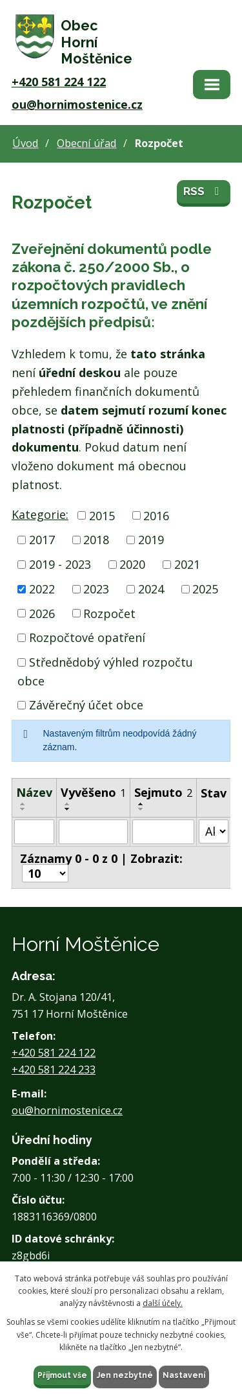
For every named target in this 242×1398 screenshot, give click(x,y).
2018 (96, 539)
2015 (102, 515)
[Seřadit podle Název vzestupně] (23, 804)
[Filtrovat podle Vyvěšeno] (93, 831)
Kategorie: (40, 514)
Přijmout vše (62, 1375)
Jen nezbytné (125, 1375)
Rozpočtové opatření (87, 637)
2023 (96, 589)
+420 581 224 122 (59, 81)
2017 (42, 539)
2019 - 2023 (60, 564)
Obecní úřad (86, 143)
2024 (151, 589)
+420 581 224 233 (54, 1069)
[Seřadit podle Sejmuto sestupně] (141, 809)
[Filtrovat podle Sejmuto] (163, 831)
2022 (42, 589)
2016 (156, 515)
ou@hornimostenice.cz (77, 104)
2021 (187, 564)
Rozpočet (109, 613)
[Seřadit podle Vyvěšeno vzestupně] (68, 804)
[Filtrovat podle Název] (34, 831)
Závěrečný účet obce (86, 705)
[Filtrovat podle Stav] (213, 831)
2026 (42, 613)
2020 (132, 564)
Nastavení (184, 1375)
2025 (205, 589)
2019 (151, 539)
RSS (203, 191)
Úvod (25, 143)
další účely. (163, 1303)
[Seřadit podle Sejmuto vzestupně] (141, 804)
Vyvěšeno (93, 792)
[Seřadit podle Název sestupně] (23, 809)
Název (34, 792)
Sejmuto (163, 792)
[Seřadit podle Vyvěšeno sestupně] (68, 809)
